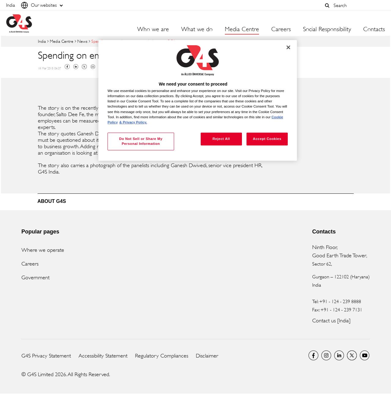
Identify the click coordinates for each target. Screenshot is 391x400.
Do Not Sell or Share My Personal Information (141, 141)
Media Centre (61, 41)
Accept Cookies (267, 139)
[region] (197, 100)
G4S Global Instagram (326, 355)
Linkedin (75, 66)
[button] (327, 5)
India (42, 41)
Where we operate (42, 250)
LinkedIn (339, 355)
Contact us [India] (331, 320)
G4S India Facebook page (313, 355)
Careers (281, 29)
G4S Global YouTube (365, 355)
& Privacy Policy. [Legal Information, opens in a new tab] (133, 122)
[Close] (288, 47)
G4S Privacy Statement (46, 356)
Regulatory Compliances (161, 356)
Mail (92, 66)
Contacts (374, 29)
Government (35, 277)
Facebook (67, 66)
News (82, 41)
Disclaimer (207, 356)
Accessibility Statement (103, 356)
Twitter (84, 66)
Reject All (221, 139)
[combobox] (358, 5)
